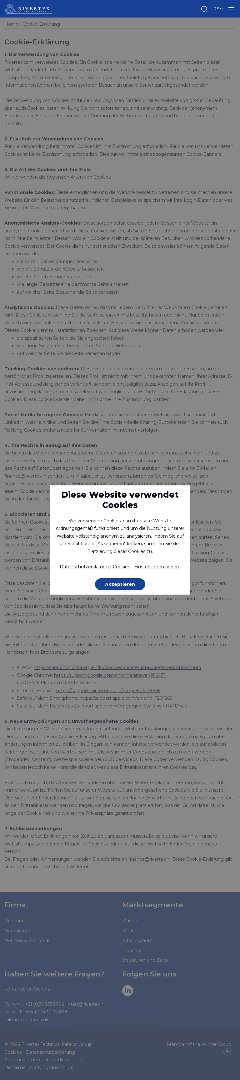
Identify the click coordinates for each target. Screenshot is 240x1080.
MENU (231, 8)
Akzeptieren (120, 584)
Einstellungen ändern (157, 567)
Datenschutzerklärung (84, 567)
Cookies (121, 567)
